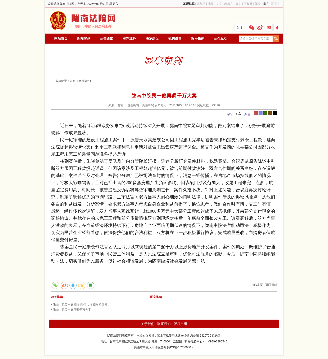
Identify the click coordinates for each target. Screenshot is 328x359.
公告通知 (106, 38)
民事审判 (85, 81)
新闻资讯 (83, 38)
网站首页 (61, 38)
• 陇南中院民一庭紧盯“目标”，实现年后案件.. (80, 304)
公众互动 (220, 38)
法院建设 (152, 38)
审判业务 (129, 38)
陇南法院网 (83, 20)
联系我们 (164, 324)
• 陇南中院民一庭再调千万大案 (71, 309)
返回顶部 (271, 284)
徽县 (266, 3)
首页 (73, 81)
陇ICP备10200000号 (180, 347)
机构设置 (175, 38)
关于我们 (147, 324)
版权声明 (180, 324)
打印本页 (257, 284)
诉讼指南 (197, 38)
